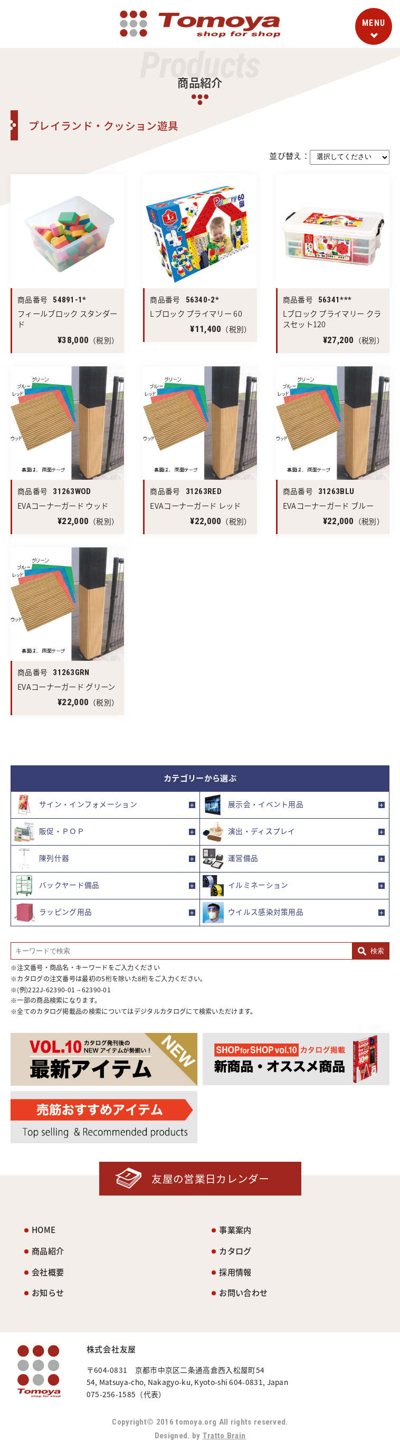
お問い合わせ (243, 1292)
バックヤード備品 (56, 885)
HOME (43, 1230)
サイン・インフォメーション (75, 804)
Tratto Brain (224, 1435)
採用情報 (235, 1272)
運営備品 (230, 858)
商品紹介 (48, 1251)
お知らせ (48, 1292)
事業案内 (235, 1230)
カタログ (235, 1251)
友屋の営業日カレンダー (210, 1178)
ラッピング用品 (53, 912)
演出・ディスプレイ (249, 831)
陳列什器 (41, 858)
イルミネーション (245, 885)
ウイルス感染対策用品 (253, 912)
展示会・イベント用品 (253, 804)
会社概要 (48, 1272)
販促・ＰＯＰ (49, 831)
